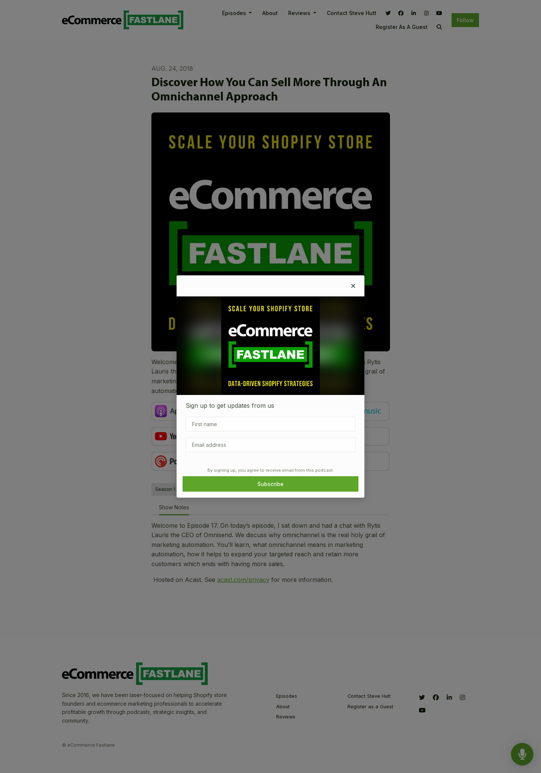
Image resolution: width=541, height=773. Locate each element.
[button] (353, 285)
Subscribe (270, 484)
